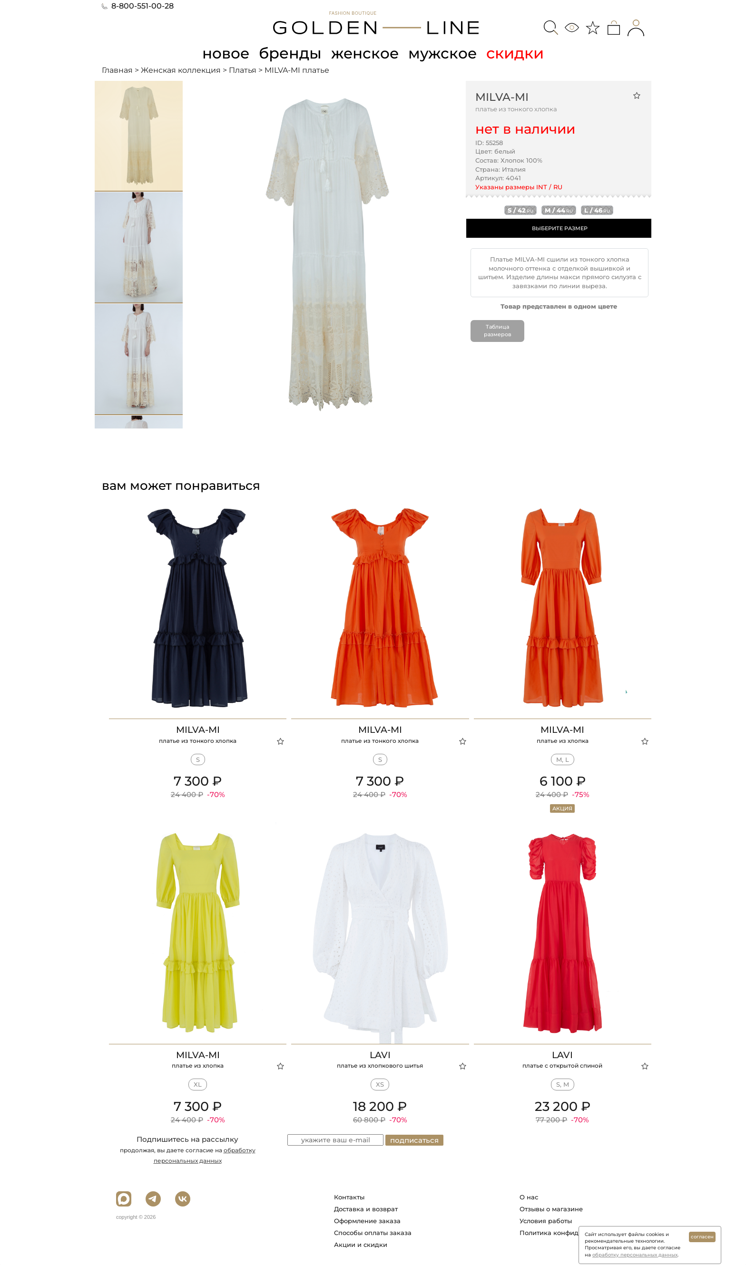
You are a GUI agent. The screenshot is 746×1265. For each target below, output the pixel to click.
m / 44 (559, 210)
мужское (444, 53)
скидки (517, 53)
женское (365, 53)
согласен (702, 1237)
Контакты (349, 1196)
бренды (290, 53)
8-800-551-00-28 (138, 5)
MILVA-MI (502, 96)
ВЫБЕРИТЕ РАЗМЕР (560, 228)
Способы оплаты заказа (373, 1232)
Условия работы (546, 1220)
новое (224, 53)
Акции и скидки (360, 1244)
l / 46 (597, 210)
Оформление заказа (367, 1220)
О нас (529, 1196)
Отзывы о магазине (551, 1208)
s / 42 (520, 210)
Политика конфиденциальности (572, 1232)
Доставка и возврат (366, 1208)
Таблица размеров (497, 330)
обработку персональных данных (634, 1255)
